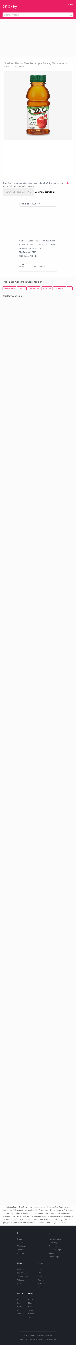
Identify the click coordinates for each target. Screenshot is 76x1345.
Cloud (19, 1299)
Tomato (20, 1250)
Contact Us (33, 1340)
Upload (70, 4)
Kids (40, 1287)
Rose (30, 1307)
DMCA (41, 1340)
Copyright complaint (45, 192)
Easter (19, 1284)
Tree (19, 1314)
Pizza (19, 1239)
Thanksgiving (22, 1276)
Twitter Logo (53, 1242)
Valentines (21, 1280)
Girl (39, 1273)
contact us (68, 183)
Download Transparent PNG (18, 192)
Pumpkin (20, 1253)
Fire (18, 1303)
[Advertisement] (38, 38)
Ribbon (31, 1314)
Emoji (30, 1299)
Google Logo (54, 1257)
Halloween (21, 1273)
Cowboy (41, 1284)
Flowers (31, 1303)
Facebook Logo (55, 1250)
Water (30, 1310)
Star (19, 1310)
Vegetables (21, 1246)
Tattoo (30, 1317)
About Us (23, 1340)
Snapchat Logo (54, 1253)
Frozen (41, 1269)
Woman (41, 1280)
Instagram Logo (55, 1239)
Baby (40, 1276)
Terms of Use (51, 1340)
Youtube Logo (54, 1246)
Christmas (21, 1269)
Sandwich (21, 1242)
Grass (19, 1307)
